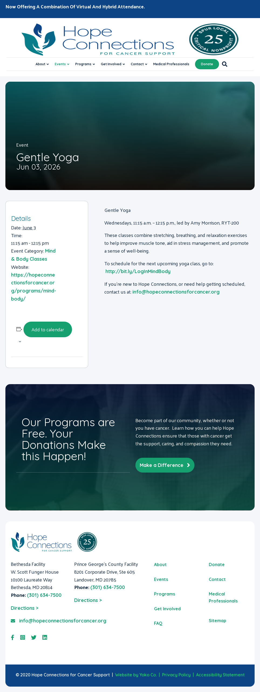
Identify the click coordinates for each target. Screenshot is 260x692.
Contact (137, 64)
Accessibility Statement (220, 674)
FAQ (158, 623)
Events (60, 64)
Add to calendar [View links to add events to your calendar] (48, 329)
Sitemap (217, 620)
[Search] (223, 64)
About (40, 64)
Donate (207, 64)
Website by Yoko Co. (136, 674)
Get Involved (111, 64)
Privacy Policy (176, 674)
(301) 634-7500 (44, 595)
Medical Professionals (171, 64)
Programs (83, 64)
